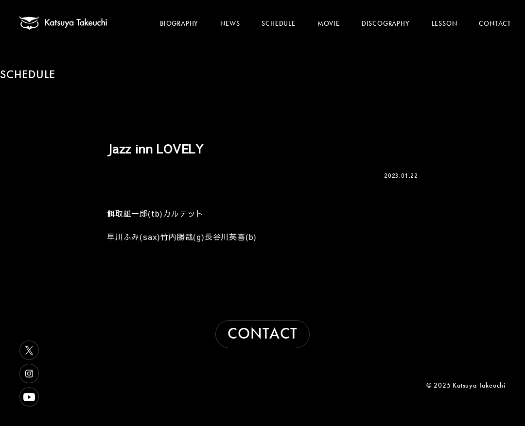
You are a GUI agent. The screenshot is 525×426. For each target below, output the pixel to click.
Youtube (29, 397)
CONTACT (495, 23)
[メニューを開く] (500, 13)
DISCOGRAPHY (386, 23)
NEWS (230, 23)
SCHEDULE (278, 23)
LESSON (444, 23)
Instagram (29, 373)
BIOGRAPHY (179, 23)
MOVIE (328, 23)
